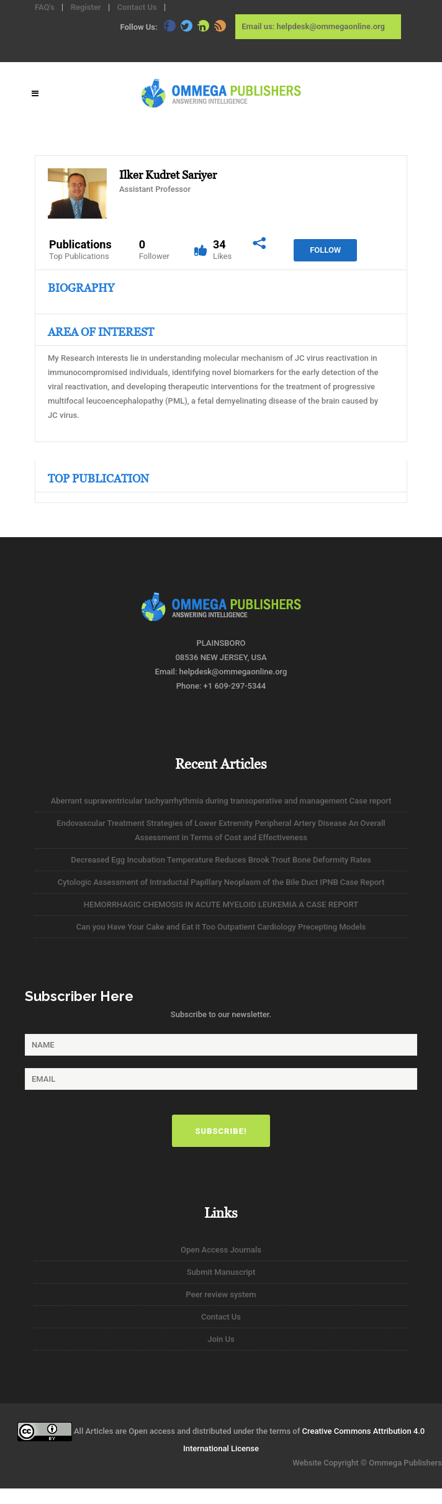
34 (222, 250)
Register (86, 7)
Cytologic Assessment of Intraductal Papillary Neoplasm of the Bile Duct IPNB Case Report (221, 882)
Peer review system (221, 1294)
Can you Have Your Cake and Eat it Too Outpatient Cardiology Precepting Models (221, 926)
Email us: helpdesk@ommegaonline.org (313, 26)
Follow (325, 250)
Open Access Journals (221, 1249)
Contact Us (137, 7)
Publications (80, 250)
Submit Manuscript (221, 1272)
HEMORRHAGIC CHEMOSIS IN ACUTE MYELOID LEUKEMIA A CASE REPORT (221, 904)
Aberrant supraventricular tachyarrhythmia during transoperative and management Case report (221, 800)
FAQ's (45, 7)
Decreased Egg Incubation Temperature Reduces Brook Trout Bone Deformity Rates (221, 859)
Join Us (221, 1339)
